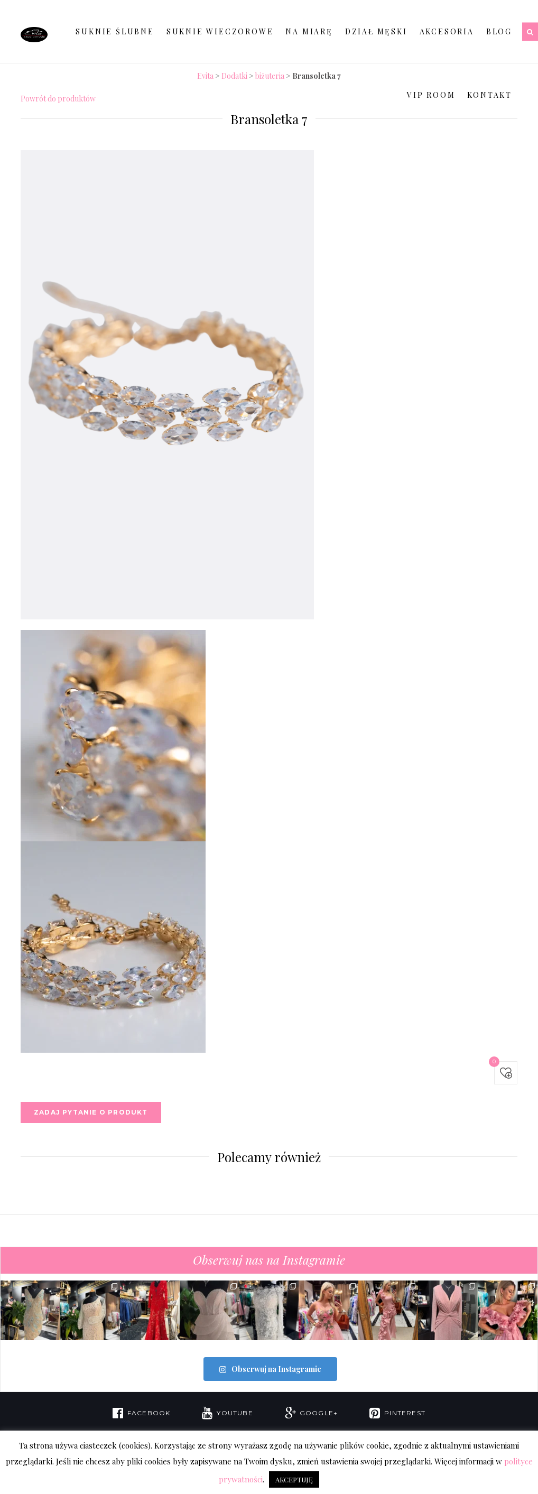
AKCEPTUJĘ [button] (294, 1479)
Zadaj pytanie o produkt (91, 1112)
